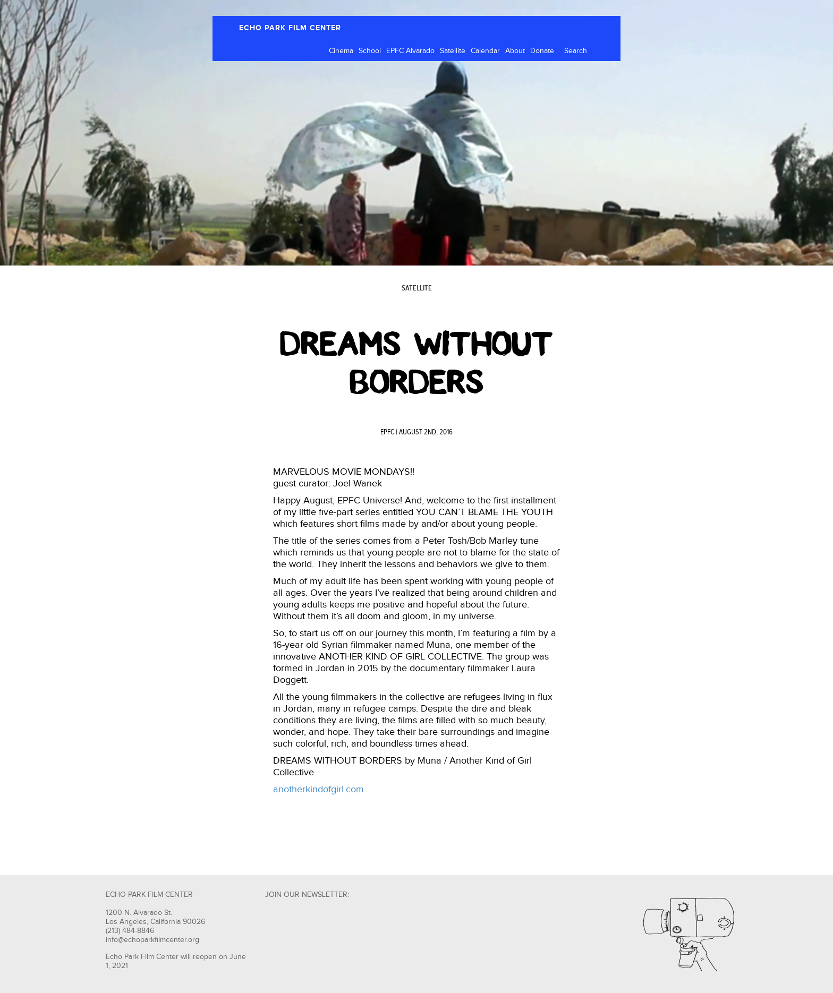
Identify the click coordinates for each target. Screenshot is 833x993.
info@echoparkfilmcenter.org (152, 940)
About (515, 51)
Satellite (452, 51)
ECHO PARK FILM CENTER (290, 27)
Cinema (341, 51)
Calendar (485, 51)
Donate (542, 51)
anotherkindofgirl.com (318, 789)
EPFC (387, 432)
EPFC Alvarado (410, 51)
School (370, 51)
